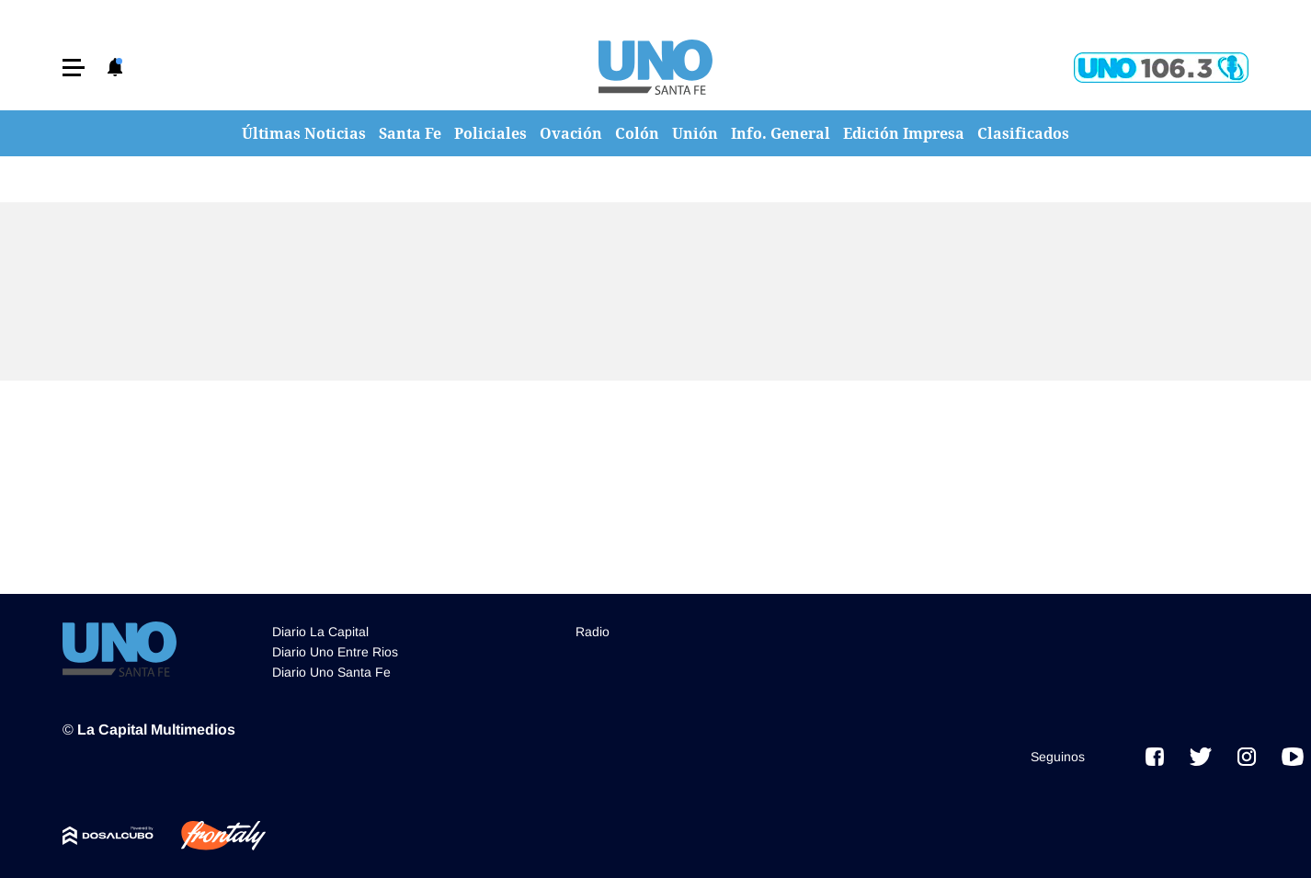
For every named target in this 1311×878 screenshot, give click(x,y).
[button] (74, 67)
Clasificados (1023, 133)
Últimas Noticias (304, 133)
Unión (695, 133)
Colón (637, 133)
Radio (593, 631)
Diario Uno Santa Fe (331, 672)
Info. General (780, 133)
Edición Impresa (903, 133)
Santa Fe (410, 133)
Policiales (490, 133)
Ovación (571, 133)
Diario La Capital (320, 631)
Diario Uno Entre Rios (335, 651)
